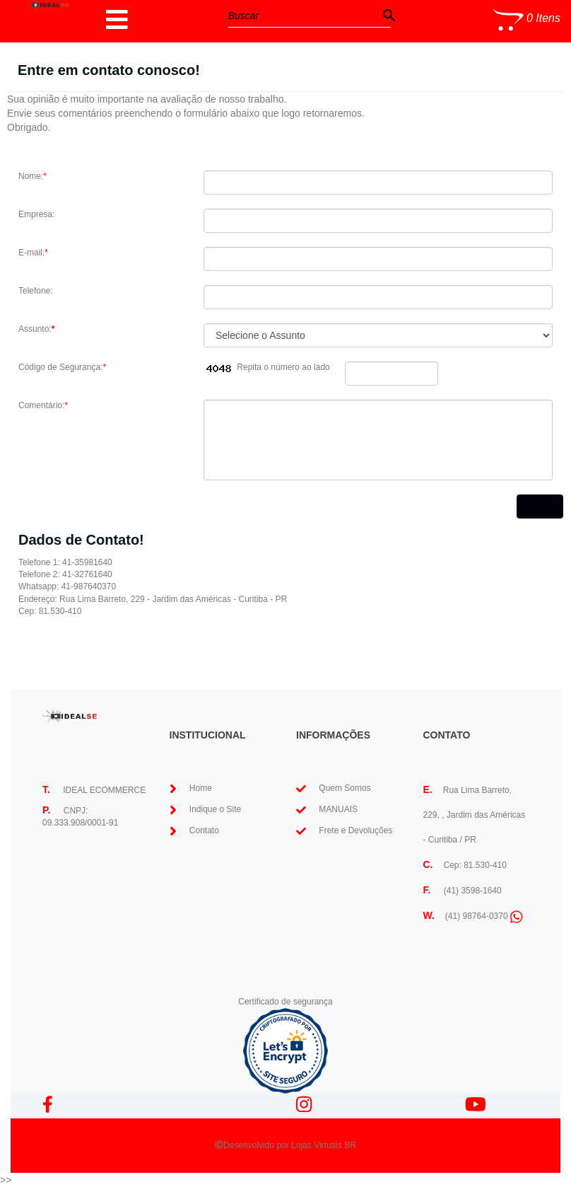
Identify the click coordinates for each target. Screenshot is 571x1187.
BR (350, 1145)
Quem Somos (344, 788)
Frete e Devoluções (355, 830)
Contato (204, 830)
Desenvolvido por (257, 1145)
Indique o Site (215, 809)
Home (200, 788)
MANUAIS (338, 809)
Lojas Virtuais (317, 1145)
